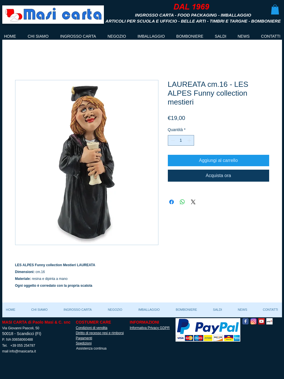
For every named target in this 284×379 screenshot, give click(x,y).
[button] (275, 10)
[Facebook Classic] (245, 321)
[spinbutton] (181, 140)
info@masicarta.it (22, 351)
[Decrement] (172, 140)
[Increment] (189, 140)
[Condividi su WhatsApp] (182, 201)
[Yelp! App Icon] (269, 321)
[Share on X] (193, 201)
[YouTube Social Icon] (261, 321)
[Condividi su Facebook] (171, 201)
